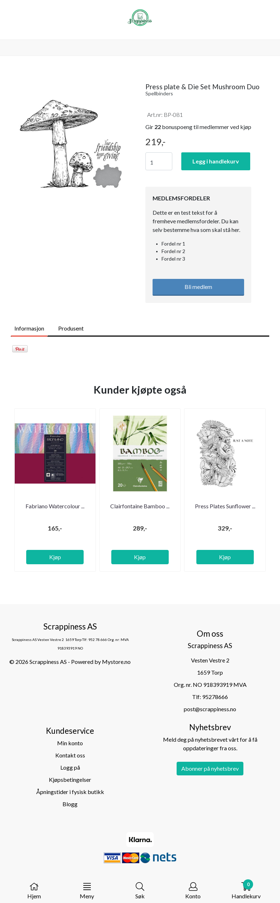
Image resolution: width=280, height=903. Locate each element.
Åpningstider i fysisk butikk (70, 791)
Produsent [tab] (71, 328)
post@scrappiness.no (210, 708)
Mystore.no (116, 661)
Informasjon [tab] (29, 328)
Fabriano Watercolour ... (54, 506)
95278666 (215, 696)
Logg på (70, 767)
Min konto (70, 743)
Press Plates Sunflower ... (225, 506)
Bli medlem (198, 286)
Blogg (70, 803)
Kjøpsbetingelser (70, 779)
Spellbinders (159, 93)
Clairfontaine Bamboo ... (139, 506)
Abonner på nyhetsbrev (210, 768)
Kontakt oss (70, 755)
